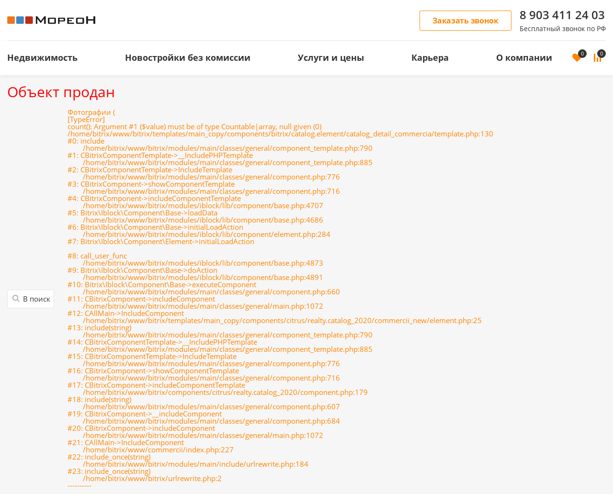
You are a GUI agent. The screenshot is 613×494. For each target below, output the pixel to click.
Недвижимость (42, 57)
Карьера (430, 57)
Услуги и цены (331, 57)
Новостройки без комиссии (187, 57)
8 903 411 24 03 (562, 15)
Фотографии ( (280, 299)
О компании (524, 57)
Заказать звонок (465, 20)
